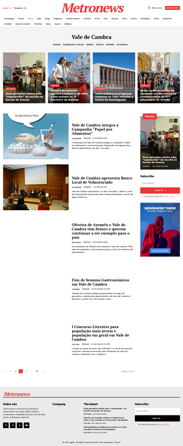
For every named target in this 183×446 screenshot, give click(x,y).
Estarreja (122, 44)
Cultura (55, 86)
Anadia (89, 44)
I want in (160, 190)
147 (37, 371)
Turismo (76, 289)
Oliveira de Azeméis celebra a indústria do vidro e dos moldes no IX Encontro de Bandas (106, 419)
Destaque (11, 89)
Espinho (110, 44)
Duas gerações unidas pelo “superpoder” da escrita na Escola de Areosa (160, 160)
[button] (20, 8)
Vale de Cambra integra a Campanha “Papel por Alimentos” (95, 129)
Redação (146, 166)
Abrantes (145, 86)
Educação (100, 89)
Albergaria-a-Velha (73, 44)
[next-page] (43, 371)
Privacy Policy (168, 196)
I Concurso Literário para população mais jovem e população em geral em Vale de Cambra (100, 333)
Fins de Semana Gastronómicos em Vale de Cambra (100, 282)
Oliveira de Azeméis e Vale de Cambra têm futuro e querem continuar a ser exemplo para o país (101, 231)
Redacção (87, 138)
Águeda (57, 44)
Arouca (100, 44)
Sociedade (76, 138)
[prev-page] (5, 371)
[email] (160, 183)
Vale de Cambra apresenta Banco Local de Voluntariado (102, 180)
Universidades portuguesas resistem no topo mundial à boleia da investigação (105, 428)
